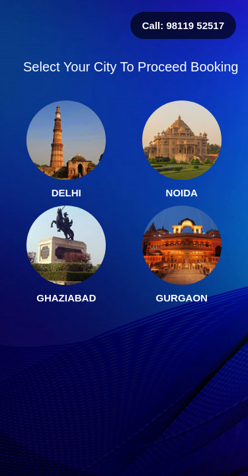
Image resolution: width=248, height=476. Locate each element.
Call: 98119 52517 (183, 25)
